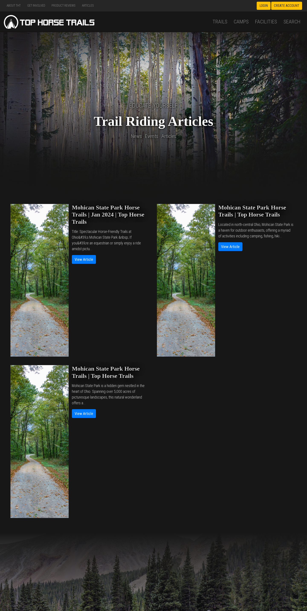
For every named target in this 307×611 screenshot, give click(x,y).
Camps (241, 22)
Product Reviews (63, 5)
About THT (14, 5)
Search (292, 22)
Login (263, 6)
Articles (88, 5)
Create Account (286, 6)
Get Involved (36, 5)
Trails (220, 22)
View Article (84, 259)
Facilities (266, 22)
